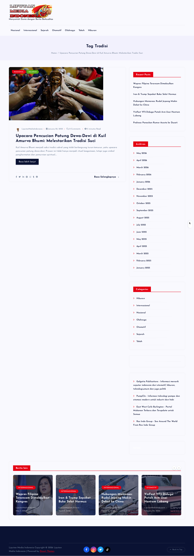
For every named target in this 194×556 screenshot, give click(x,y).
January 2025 (143, 268)
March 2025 (142, 254)
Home (54, 53)
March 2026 (142, 167)
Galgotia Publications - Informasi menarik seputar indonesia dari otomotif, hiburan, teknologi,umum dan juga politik (156, 385)
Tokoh (81, 30)
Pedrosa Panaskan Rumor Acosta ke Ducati (155, 123)
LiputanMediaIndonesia (29, 129)
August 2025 (142, 218)
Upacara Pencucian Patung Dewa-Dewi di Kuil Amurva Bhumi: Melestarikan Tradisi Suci (101, 53)
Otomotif (56, 30)
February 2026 (143, 175)
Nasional (15, 30)
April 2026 (141, 160)
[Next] (179, 468)
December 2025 (144, 189)
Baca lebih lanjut (27, 162)
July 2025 (141, 225)
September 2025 (144, 211)
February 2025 (143, 261)
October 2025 (143, 203)
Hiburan (92, 30)
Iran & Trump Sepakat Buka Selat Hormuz (154, 94)
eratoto (137, 448)
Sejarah (44, 30)
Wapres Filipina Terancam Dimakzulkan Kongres (32, 498)
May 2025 (141, 239)
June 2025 (141, 232)
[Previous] (174, 468)
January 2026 (143, 182)
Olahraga (70, 30)
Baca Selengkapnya (106, 177)
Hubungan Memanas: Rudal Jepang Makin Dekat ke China (116, 498)
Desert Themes (47, 551)
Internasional (30, 30)
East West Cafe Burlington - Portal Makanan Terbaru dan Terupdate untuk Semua (153, 410)
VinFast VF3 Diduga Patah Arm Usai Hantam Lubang (158, 498)
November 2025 (144, 196)
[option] (33, 495)
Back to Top (176, 550)
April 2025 (141, 246)
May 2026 (141, 153)
